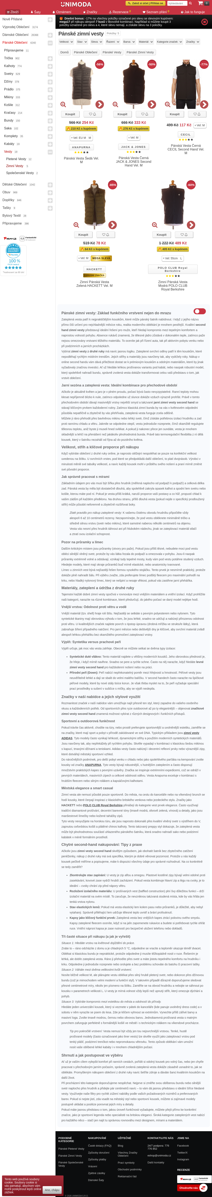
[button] (81, 138)
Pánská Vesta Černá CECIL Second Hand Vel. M (186, 149)
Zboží (13, 12)
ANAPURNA (81, 147)
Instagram (183, 1159)
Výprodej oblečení (15, 27)
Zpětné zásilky (96, 1173)
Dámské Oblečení (15, 34)
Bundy (8, 120)
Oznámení (61, 12)
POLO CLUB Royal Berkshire (173, 269)
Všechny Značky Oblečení (127, 1154)
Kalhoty (9, 66)
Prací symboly (126, 1162)
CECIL (186, 134)
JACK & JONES (133, 146)
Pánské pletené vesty (71, 1148)
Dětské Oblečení (14, 184)
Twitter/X (182, 1152)
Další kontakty (155, 1162)
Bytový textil (11, 215)
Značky (90, 12)
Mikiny (8, 97)
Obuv (6, 192)
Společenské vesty (20, 173)
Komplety (11, 136)
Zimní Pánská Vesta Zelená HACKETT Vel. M (94, 283)
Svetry (8, 73)
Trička (8, 58)
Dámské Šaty (96, 1180)
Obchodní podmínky (130, 1169)
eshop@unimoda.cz (159, 1155)
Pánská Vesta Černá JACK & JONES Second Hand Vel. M (133, 161)
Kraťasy (10, 112)
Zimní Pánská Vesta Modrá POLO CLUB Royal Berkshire (172, 285)
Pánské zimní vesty (70, 1155)
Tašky (6, 208)
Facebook (183, 1145)
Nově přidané (12, 19)
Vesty (8, 151)
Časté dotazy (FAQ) (99, 1145)
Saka (7, 128)
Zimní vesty (15, 166)
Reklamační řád (127, 1176)
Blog (120, 1145)
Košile (8, 105)
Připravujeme (13, 50)
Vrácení (92, 1166)
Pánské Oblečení (14, 42)
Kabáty (9, 144)
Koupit (70, 114)
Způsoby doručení (98, 1152)
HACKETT (94, 269)
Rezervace (120, 12)
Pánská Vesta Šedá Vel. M (81, 160)
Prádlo (9, 89)
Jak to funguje (193, 12)
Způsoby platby (97, 1159)
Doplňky (8, 200)
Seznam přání (156, 12)
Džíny (8, 81)
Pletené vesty (16, 159)
